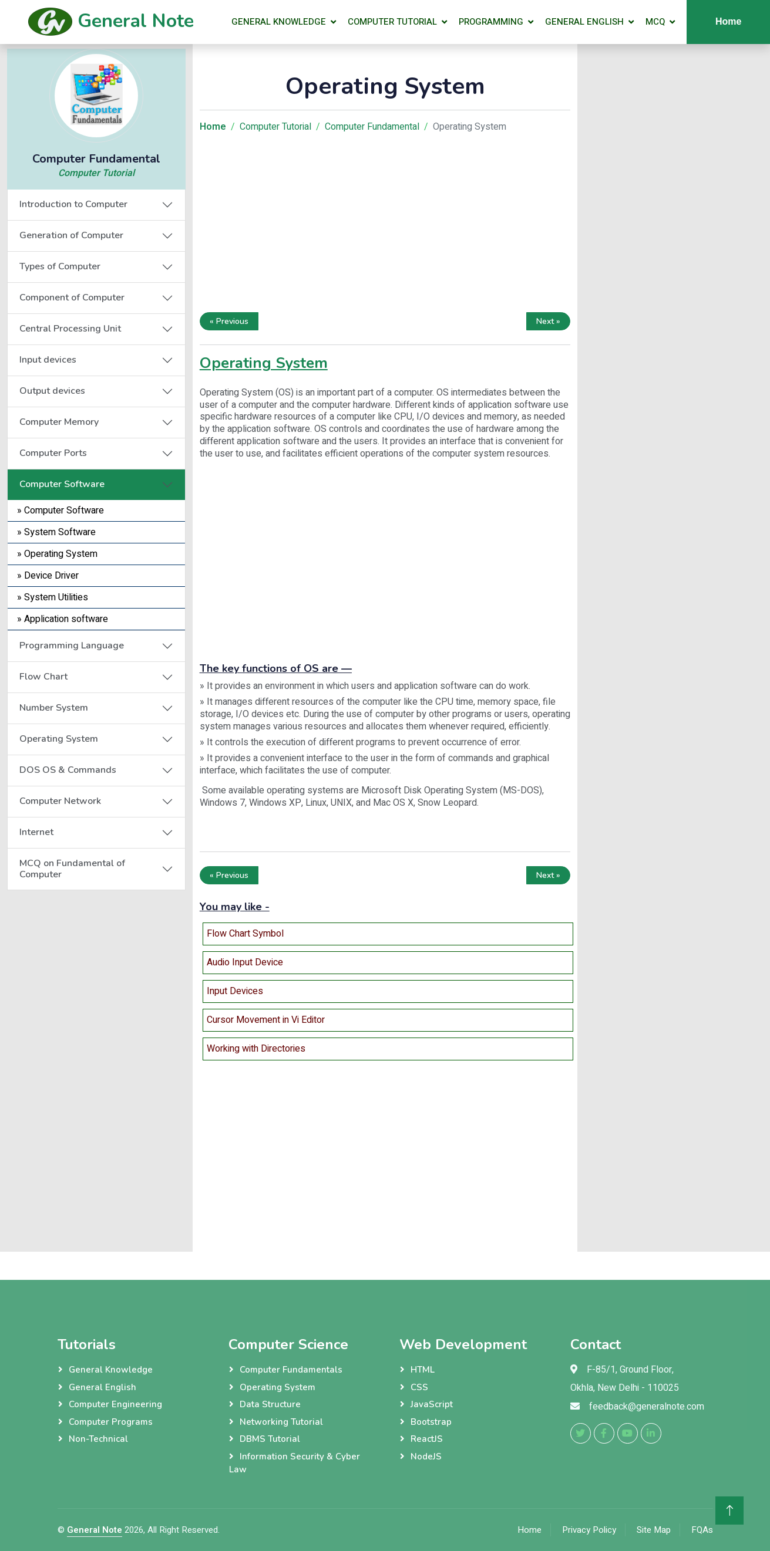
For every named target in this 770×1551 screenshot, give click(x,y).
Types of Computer (59, 266)
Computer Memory (59, 421)
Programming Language (71, 645)
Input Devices (235, 991)
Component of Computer (72, 297)
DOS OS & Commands (67, 769)
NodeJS (426, 1456)
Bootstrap (431, 1422)
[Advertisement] (96, 1066)
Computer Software (62, 484)
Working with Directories (256, 1049)
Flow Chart (43, 676)
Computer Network (60, 801)
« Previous (229, 321)
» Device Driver (48, 576)
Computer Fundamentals (291, 1370)
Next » (548, 321)
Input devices (47, 359)
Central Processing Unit (70, 328)
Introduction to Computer (73, 204)
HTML (423, 1370)
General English (584, 21)
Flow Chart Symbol (245, 934)
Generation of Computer (71, 235)
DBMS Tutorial (270, 1439)
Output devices (52, 390)
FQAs (702, 1529)
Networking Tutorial (281, 1422)
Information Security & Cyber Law (294, 1463)
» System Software (56, 532)
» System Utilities (52, 597)
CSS (419, 1387)
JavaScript (432, 1404)
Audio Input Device (245, 962)
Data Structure (270, 1404)
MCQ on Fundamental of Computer (72, 869)
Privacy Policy (589, 1529)
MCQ (655, 21)
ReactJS (427, 1439)
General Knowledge (278, 21)
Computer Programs (111, 1422)
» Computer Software (60, 511)
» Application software (62, 619)
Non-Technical (98, 1439)
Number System (53, 707)
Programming (491, 21)
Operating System (58, 738)
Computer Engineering (115, 1404)
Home (529, 1529)
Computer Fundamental (372, 127)
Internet (36, 832)
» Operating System (57, 554)
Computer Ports (53, 453)
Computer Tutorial (392, 21)
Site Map (654, 1529)
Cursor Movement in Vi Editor (266, 1020)
